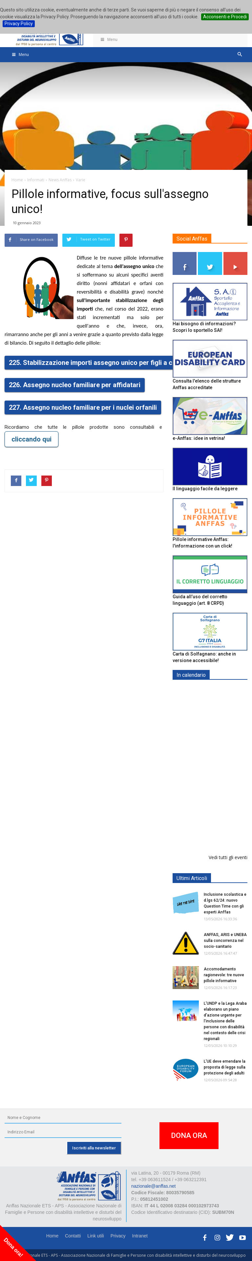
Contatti (73, 1235)
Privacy (118, 1235)
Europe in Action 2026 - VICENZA (224, 786)
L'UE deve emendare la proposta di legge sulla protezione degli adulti (224, 1067)
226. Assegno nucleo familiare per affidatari (74, 385)
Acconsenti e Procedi (225, 16)
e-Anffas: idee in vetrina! (199, 438)
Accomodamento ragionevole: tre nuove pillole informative (224, 975)
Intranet (140, 1235)
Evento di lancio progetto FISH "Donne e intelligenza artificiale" (227, 827)
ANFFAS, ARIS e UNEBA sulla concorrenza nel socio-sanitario (225, 940)
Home (52, 1235)
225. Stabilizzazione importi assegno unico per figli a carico (98, 363)
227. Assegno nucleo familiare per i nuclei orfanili (83, 407)
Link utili (95, 1235)
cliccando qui (31, 439)
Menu (108, 39)
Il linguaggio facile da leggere (205, 488)
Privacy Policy (19, 23)
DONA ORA (189, 1135)
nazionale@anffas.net (153, 1186)
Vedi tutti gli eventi (228, 857)
